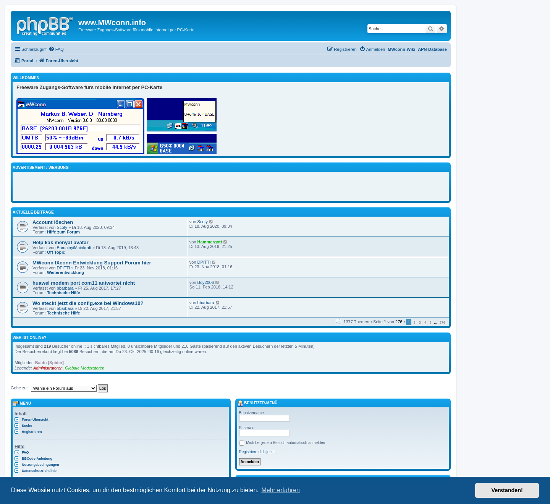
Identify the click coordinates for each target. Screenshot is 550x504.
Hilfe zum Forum (63, 232)
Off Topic (56, 252)
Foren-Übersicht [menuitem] (35, 419)
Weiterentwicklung (65, 272)
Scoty (62, 227)
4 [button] (425, 322)
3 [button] (420, 322)
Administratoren (48, 368)
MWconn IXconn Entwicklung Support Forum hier (91, 263)
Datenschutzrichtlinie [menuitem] (39, 471)
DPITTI (63, 268)
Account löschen (52, 222)
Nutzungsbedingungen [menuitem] (40, 465)
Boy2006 (205, 282)
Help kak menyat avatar (60, 242)
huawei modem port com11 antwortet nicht (83, 283)
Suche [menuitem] (27, 426)
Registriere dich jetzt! (257, 452)
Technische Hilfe (63, 292)
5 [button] (431, 322)
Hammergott (209, 242)
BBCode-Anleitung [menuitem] (37, 458)
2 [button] (415, 322)
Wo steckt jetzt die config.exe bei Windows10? (88, 303)
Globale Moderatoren (84, 368)
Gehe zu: (19, 388)
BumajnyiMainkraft (74, 247)
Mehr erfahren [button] (280, 490)
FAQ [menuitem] (25, 452)
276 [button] (442, 322)
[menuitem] (56, 49)
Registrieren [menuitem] (32, 432)
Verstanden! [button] (507, 490)
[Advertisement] (105, 185)
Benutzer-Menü (257, 403)
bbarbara (65, 288)
